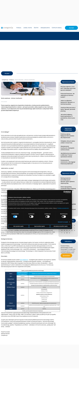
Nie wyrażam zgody (18, 226)
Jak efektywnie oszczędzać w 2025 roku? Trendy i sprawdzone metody (68, 154)
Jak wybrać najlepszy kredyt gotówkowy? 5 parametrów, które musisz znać (68, 117)
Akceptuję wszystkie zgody (60, 226)
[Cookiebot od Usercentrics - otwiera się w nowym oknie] (64, 192)
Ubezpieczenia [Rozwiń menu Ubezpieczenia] (45, 27)
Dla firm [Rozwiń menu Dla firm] (36, 27)
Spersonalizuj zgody (39, 226)
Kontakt (71, 28)
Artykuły (11, 80)
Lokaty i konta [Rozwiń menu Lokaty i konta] (27, 27)
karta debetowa (24, 259)
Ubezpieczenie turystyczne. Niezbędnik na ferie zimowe (67, 148)
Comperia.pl (5, 80)
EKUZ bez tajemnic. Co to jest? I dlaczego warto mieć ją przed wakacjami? (68, 88)
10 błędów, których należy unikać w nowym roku (68, 142)
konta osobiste (4, 101)
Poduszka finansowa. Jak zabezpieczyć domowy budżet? (67, 95)
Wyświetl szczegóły (63, 221)
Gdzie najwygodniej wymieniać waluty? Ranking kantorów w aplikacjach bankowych (68, 189)
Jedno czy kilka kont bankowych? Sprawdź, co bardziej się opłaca (68, 102)
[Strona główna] (7, 28)
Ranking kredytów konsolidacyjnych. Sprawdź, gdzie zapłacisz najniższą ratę (68, 180)
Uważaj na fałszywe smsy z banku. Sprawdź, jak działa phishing (68, 109)
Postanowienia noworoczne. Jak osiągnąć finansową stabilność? (68, 161)
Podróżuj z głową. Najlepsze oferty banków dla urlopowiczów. (67, 135)
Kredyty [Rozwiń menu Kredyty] (18, 27)
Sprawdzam (66, 255)
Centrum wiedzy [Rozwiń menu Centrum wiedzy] (57, 27)
